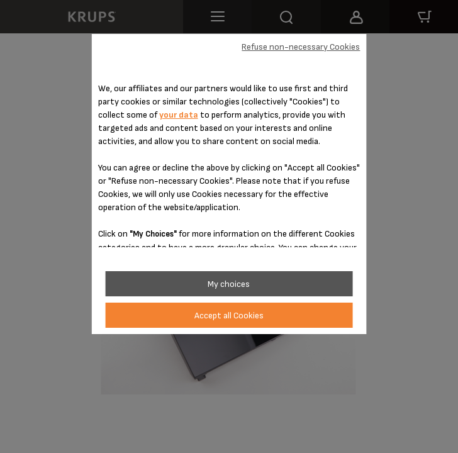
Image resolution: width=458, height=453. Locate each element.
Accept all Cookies (229, 315)
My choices (229, 284)
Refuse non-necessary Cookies (301, 47)
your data (178, 114)
